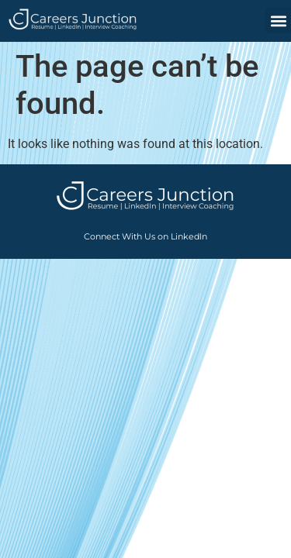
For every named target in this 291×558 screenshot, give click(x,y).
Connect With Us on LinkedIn (145, 236)
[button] (278, 20)
